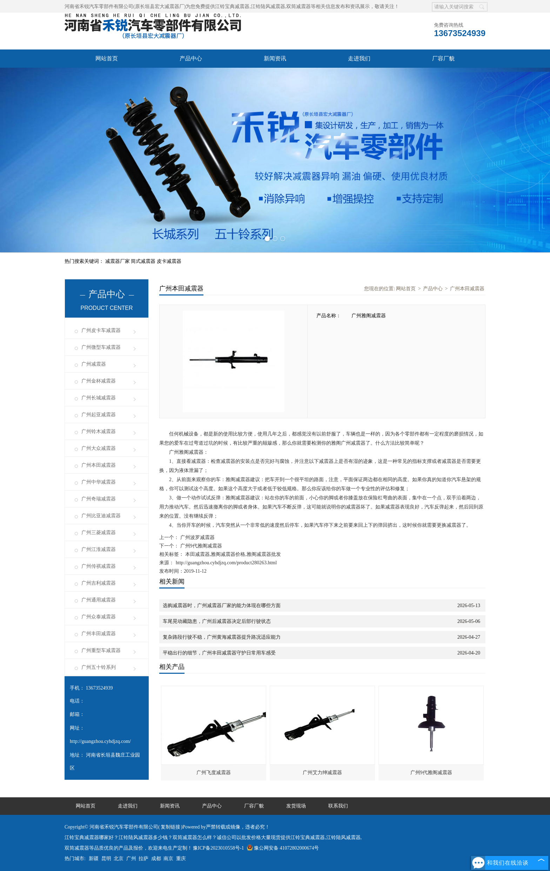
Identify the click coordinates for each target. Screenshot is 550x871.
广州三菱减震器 (98, 532)
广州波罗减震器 (197, 537)
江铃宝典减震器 (232, 6)
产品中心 (191, 58)
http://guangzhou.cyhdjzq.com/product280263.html (226, 562)
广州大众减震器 (98, 448)
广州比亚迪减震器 (101, 515)
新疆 (94, 858)
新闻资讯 (275, 58)
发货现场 (296, 806)
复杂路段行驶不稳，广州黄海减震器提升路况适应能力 (222, 637)
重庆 (181, 858)
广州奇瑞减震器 (98, 498)
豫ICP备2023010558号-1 (218, 848)
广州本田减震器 (98, 465)
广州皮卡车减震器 (101, 330)
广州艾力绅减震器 (322, 772)
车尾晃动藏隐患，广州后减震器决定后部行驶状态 (217, 621)
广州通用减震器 (98, 600)
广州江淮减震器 (98, 549)
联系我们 (338, 806)
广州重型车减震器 (101, 650)
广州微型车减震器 (101, 347)
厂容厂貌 (443, 58)
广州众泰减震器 (98, 616)
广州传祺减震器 (98, 566)
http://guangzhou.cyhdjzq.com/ (100, 741)
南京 (168, 858)
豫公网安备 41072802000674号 (283, 848)
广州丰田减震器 (98, 633)
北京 (118, 858)
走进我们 (359, 58)
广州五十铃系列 (98, 667)
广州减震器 (93, 364)
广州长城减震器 (98, 397)
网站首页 (106, 58)
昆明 (106, 858)
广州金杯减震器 (98, 381)
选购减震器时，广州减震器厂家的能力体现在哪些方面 (222, 605)
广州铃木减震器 (98, 431)
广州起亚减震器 (98, 414)
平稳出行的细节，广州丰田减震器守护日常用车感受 (219, 653)
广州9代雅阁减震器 (200, 545)
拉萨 (143, 858)
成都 (156, 858)
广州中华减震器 (98, 482)
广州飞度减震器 (213, 772)
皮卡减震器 (169, 261)
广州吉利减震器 (98, 583)
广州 (131, 858)
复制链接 (170, 827)
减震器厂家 (118, 261)
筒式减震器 (144, 261)
